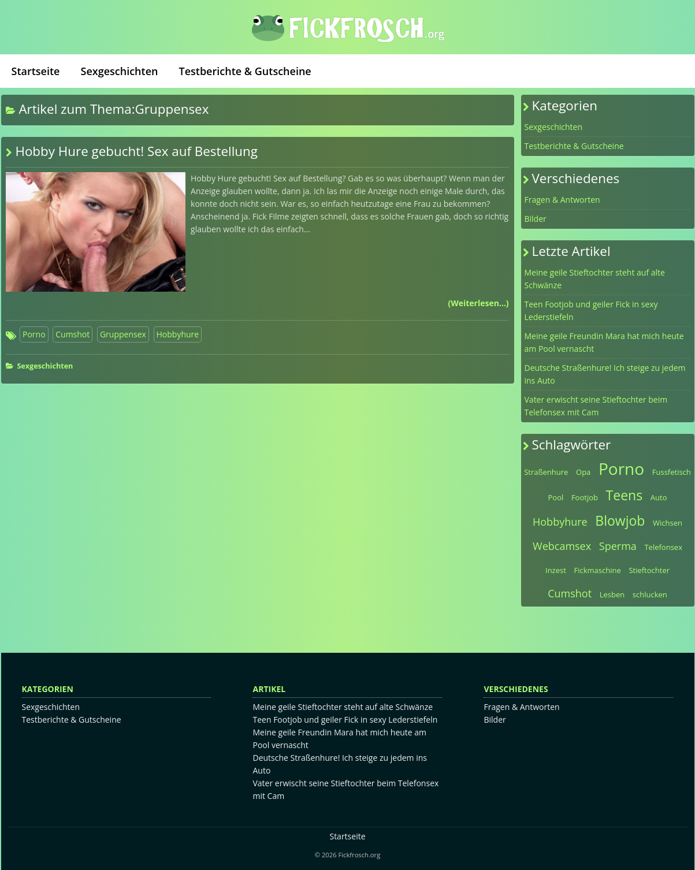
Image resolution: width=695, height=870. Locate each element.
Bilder (536, 218)
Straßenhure (546, 472)
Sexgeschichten (119, 71)
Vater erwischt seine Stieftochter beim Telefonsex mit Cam (596, 406)
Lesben (612, 594)
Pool (556, 497)
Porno (34, 334)
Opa (583, 472)
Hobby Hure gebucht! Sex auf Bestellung (136, 151)
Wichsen (667, 523)
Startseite (36, 71)
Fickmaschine (597, 570)
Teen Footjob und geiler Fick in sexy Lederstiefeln (591, 310)
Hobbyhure (178, 334)
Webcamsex (562, 546)
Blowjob (620, 520)
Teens (624, 495)
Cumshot (72, 334)
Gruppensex (123, 334)
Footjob (584, 497)
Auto (659, 497)
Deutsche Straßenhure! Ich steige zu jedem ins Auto (605, 374)
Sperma (618, 546)
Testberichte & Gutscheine (245, 71)
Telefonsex (663, 547)
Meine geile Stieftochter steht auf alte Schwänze (595, 279)
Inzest (555, 570)
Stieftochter (649, 570)
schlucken (650, 594)
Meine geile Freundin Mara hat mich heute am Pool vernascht (604, 342)
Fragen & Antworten (562, 199)
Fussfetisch (671, 472)
